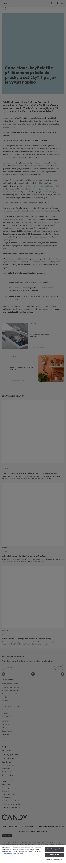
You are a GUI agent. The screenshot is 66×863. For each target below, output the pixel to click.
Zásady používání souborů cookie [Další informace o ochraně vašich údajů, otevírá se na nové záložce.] (13, 853)
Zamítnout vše (54, 854)
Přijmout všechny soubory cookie (54, 849)
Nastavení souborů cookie (54, 859)
